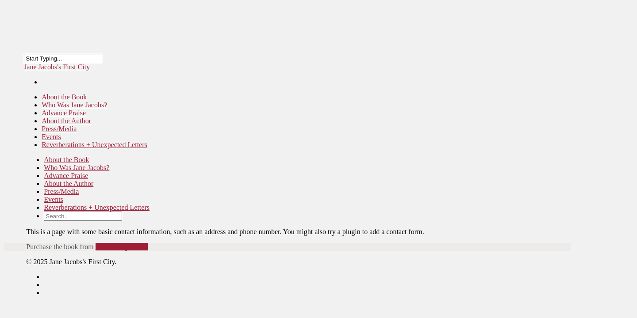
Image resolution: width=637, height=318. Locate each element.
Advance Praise (66, 175)
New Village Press (122, 246)
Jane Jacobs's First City (57, 67)
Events (53, 199)
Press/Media (61, 191)
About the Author (68, 183)
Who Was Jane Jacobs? (76, 167)
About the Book (66, 159)
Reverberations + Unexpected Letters (94, 144)
